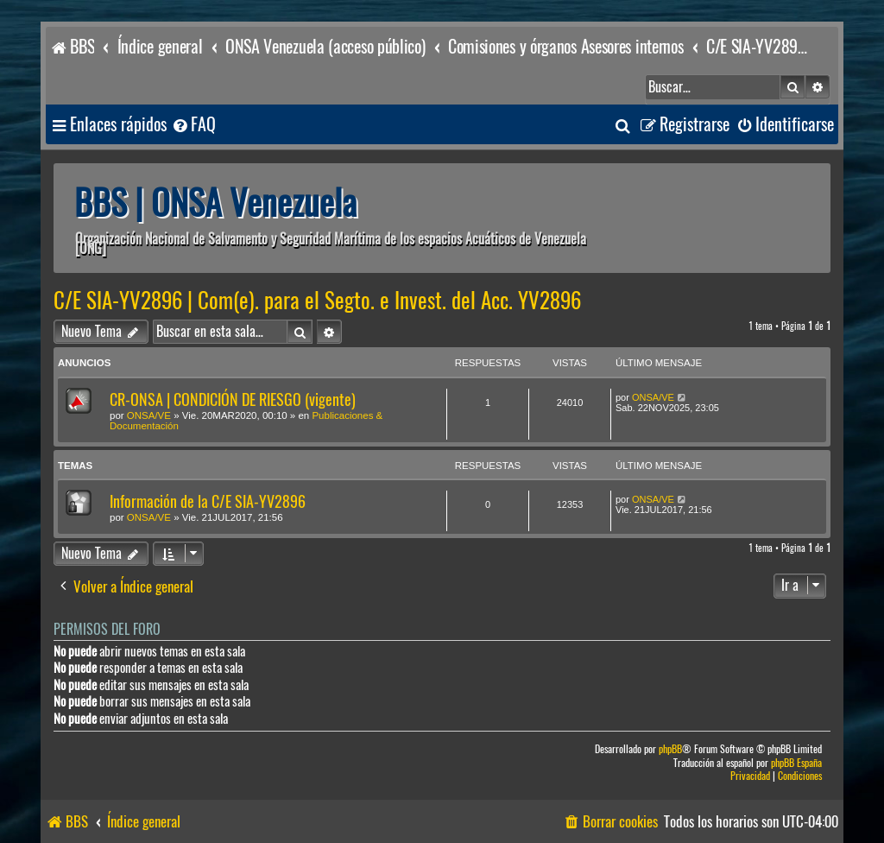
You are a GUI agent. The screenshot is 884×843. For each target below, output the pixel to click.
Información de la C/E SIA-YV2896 (208, 501)
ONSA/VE (149, 415)
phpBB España (796, 763)
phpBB (670, 749)
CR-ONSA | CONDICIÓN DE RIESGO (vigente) (233, 399)
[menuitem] (193, 124)
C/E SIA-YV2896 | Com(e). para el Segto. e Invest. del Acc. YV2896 (317, 300)
